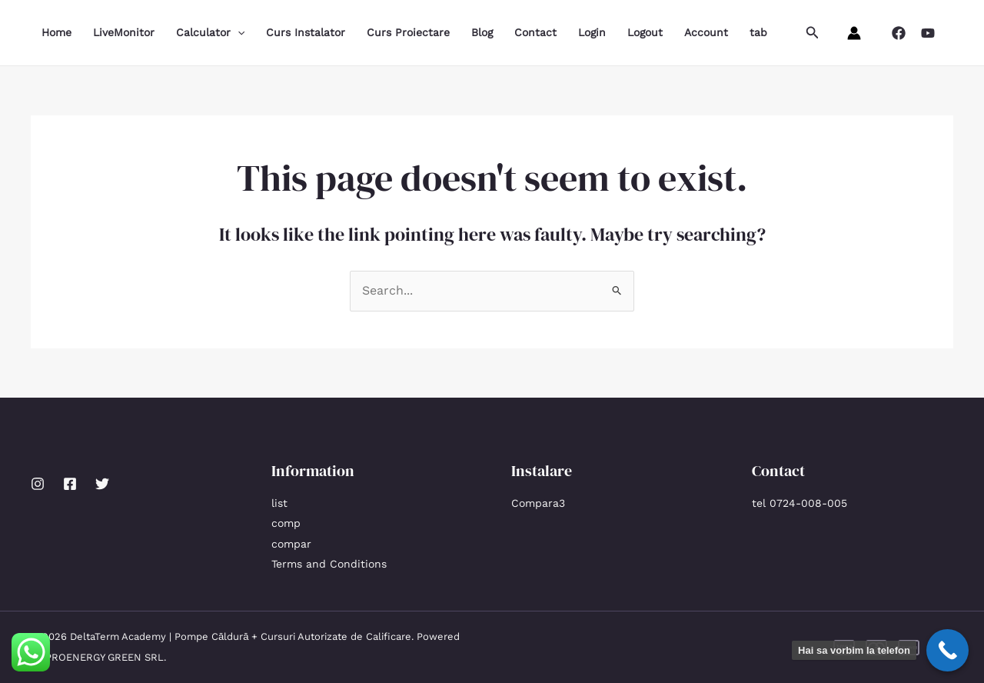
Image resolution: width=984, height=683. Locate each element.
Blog (482, 32)
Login (592, 32)
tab (758, 32)
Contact (535, 32)
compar (291, 544)
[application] (237, 32)
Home (56, 32)
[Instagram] (38, 484)
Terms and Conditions (329, 564)
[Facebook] (899, 33)
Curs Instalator (305, 32)
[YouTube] (928, 33)
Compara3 (538, 503)
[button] (812, 32)
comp (286, 523)
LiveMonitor (124, 32)
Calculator (210, 32)
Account (706, 32)
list (279, 503)
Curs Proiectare (408, 32)
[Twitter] (102, 484)
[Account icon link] (854, 33)
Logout (645, 32)
